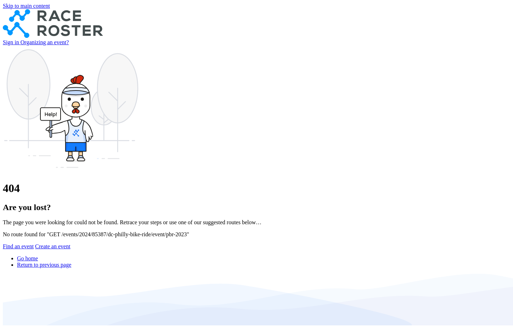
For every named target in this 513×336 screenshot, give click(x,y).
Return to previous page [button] (44, 265)
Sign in (12, 42)
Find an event (18, 246)
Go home (27, 258)
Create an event (53, 246)
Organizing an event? (45, 42)
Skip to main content (26, 6)
